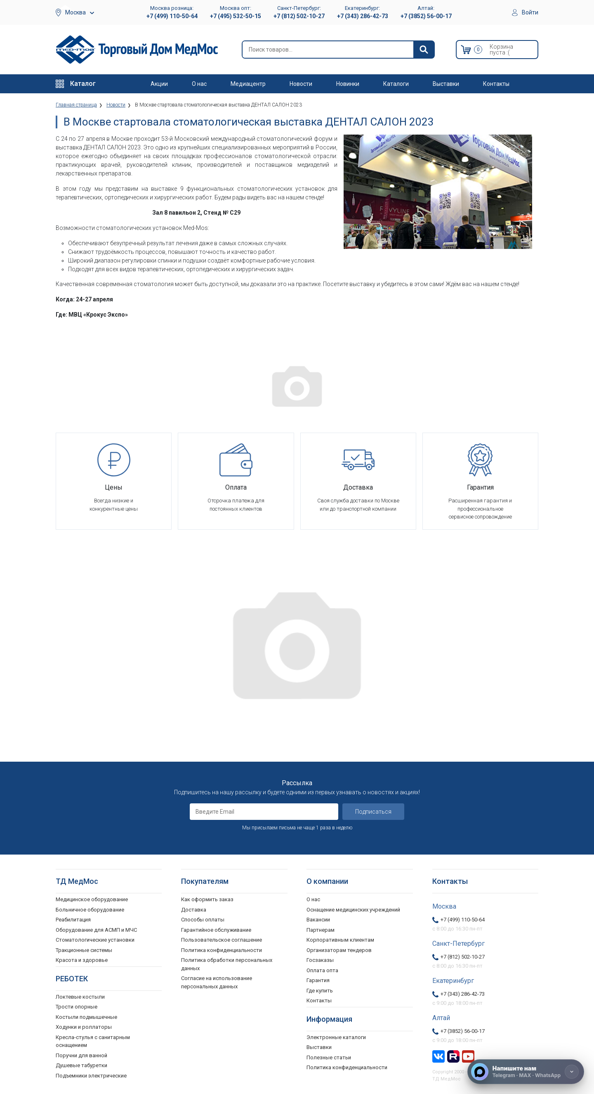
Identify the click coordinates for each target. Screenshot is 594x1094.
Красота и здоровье (82, 960)
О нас (199, 84)
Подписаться (373, 811)
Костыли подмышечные (86, 1017)
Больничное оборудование (90, 910)
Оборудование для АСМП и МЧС (96, 930)
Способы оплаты (202, 919)
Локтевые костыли (80, 997)
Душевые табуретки (81, 1065)
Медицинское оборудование (92, 899)
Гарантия (318, 980)
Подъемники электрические (91, 1076)
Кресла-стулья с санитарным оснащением (93, 1041)
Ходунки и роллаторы (84, 1027)
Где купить (319, 990)
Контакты (496, 84)
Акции (159, 84)
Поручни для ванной (81, 1055)
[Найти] (423, 49)
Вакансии (318, 919)
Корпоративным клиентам (340, 940)
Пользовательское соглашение (221, 940)
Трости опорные (76, 1007)
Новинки (347, 84)
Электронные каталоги (336, 1037)
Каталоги (396, 84)
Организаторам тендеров (339, 950)
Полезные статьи (328, 1057)
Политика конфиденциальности (221, 950)
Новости (301, 84)
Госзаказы (320, 960)
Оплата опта (322, 970)
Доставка (193, 910)
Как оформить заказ (207, 899)
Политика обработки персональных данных (226, 964)
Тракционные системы (84, 950)
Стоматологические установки (95, 940)
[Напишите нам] (525, 1071)
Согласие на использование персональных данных (216, 982)
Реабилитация (73, 919)
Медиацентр (248, 84)
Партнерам (320, 930)
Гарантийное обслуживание (216, 930)
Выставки (446, 84)
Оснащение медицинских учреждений (353, 910)
